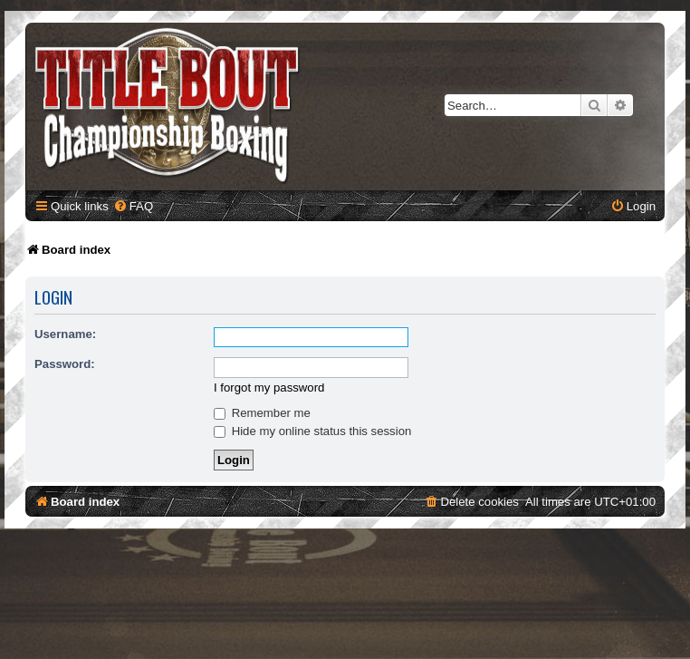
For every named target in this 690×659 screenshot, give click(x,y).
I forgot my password (269, 387)
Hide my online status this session (312, 431)
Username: (65, 334)
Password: (64, 364)
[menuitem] (133, 206)
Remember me (262, 413)
